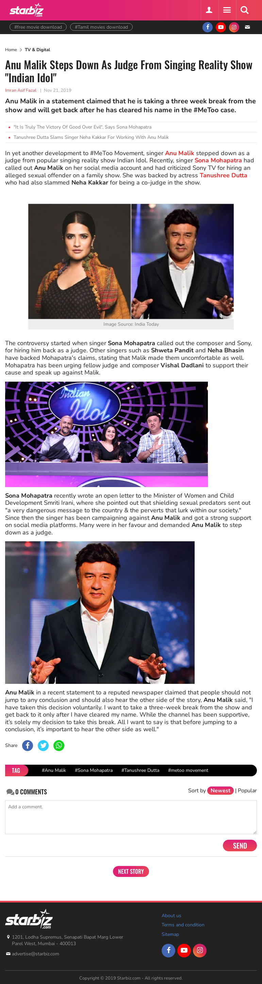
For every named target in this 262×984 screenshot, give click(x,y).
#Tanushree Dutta (140, 770)
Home (11, 50)
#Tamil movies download (101, 27)
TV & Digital (37, 50)
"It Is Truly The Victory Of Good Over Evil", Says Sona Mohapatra (82, 127)
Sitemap (170, 934)
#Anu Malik (54, 770)
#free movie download (38, 27)
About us (171, 915)
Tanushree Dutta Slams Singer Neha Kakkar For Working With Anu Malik (91, 137)
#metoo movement (188, 770)
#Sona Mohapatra (94, 770)
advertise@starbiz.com (35, 954)
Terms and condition (183, 925)
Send (240, 845)
